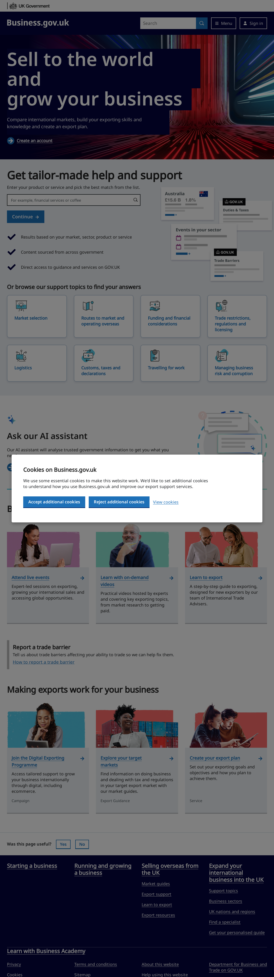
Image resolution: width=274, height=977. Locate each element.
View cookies (166, 502)
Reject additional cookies (119, 502)
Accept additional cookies (54, 502)
